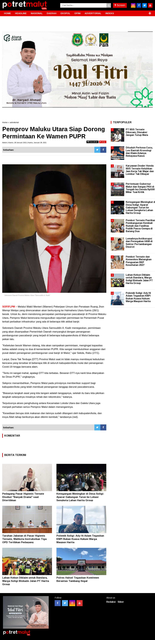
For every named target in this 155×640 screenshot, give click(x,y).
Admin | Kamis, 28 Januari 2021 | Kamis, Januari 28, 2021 (24, 142)
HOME (7, 13)
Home (4, 122)
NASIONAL (37, 13)
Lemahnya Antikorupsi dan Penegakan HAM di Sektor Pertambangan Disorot (139, 242)
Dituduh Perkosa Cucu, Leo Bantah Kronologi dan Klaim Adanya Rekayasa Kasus (139, 151)
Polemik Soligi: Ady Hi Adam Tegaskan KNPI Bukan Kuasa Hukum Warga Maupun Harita (80, 539)
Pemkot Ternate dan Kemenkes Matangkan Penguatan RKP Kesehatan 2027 (139, 260)
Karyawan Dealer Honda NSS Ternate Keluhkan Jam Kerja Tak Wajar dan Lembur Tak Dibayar (140, 169)
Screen (120, 5)
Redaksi (111, 602)
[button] (149, 11)
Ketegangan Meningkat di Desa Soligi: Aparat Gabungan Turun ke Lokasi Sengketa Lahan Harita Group (80, 497)
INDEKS (109, 13)
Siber (121, 602)
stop (102, 142)
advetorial (14, 122)
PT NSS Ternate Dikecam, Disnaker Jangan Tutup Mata (137, 132)
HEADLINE (21, 13)
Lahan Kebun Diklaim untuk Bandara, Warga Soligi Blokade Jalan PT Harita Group (25, 581)
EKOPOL (65, 13)
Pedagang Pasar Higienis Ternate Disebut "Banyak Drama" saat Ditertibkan (23, 497)
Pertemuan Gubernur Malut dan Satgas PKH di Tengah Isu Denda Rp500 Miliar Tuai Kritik (140, 188)
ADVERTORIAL (93, 13)
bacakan (92, 142)
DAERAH (51, 13)
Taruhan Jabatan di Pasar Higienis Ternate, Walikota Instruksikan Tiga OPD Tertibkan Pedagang (24, 539)
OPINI (77, 13)
